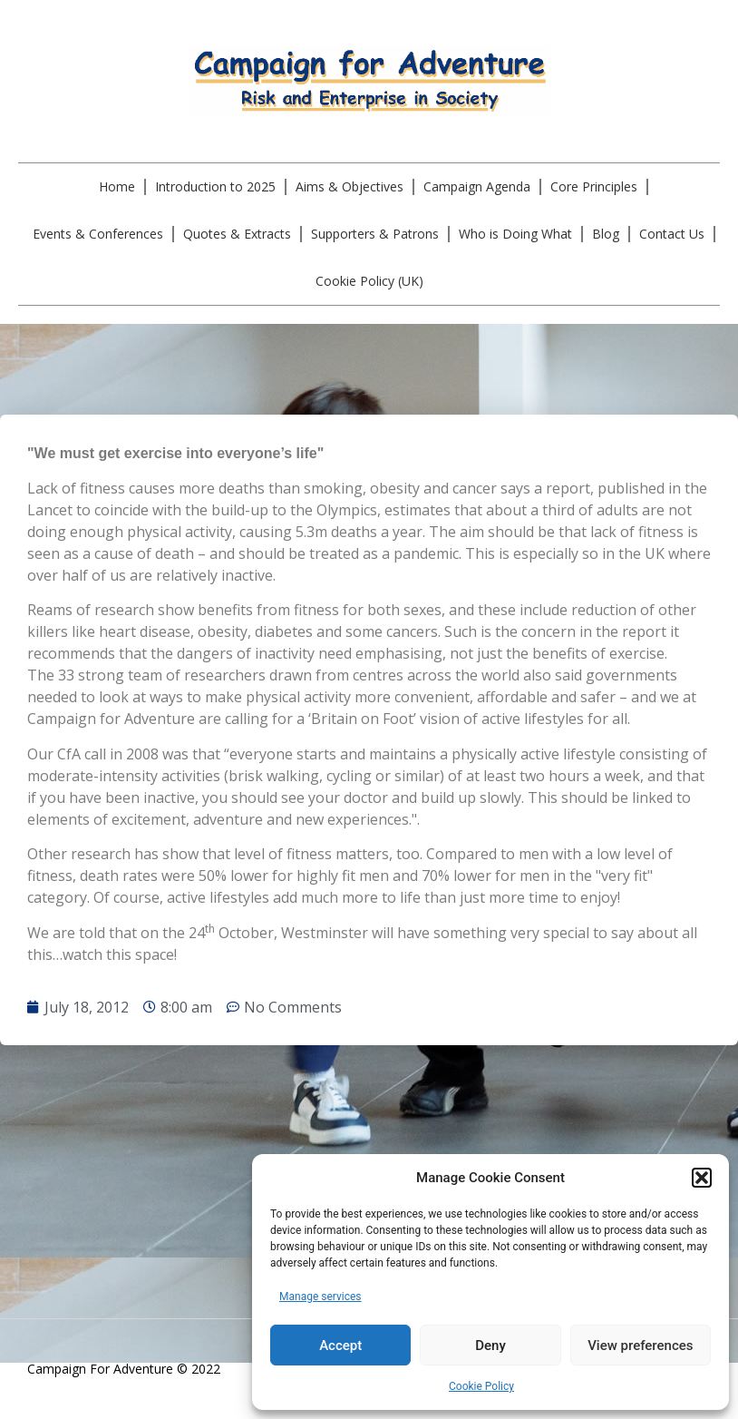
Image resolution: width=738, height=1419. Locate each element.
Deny (490, 1345)
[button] (702, 1178)
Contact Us (671, 233)
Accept (340, 1345)
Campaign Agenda (476, 186)
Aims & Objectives (349, 186)
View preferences (640, 1345)
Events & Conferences (98, 233)
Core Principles (593, 186)
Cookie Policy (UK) (369, 280)
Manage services (320, 1296)
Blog (605, 233)
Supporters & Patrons (375, 233)
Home (117, 186)
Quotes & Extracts (237, 233)
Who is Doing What (515, 233)
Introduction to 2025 (215, 186)
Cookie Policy (481, 1386)
